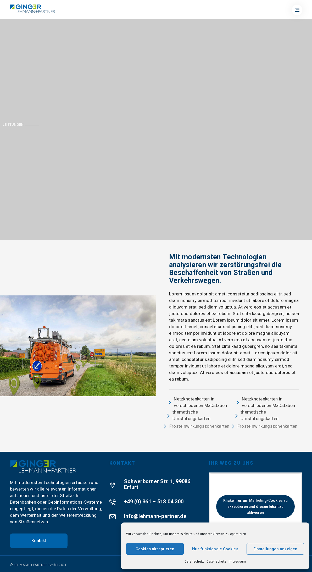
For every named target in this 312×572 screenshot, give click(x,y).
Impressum (237, 561)
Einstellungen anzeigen (275, 549)
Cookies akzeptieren (155, 549)
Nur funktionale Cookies (215, 549)
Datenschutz (194, 561)
